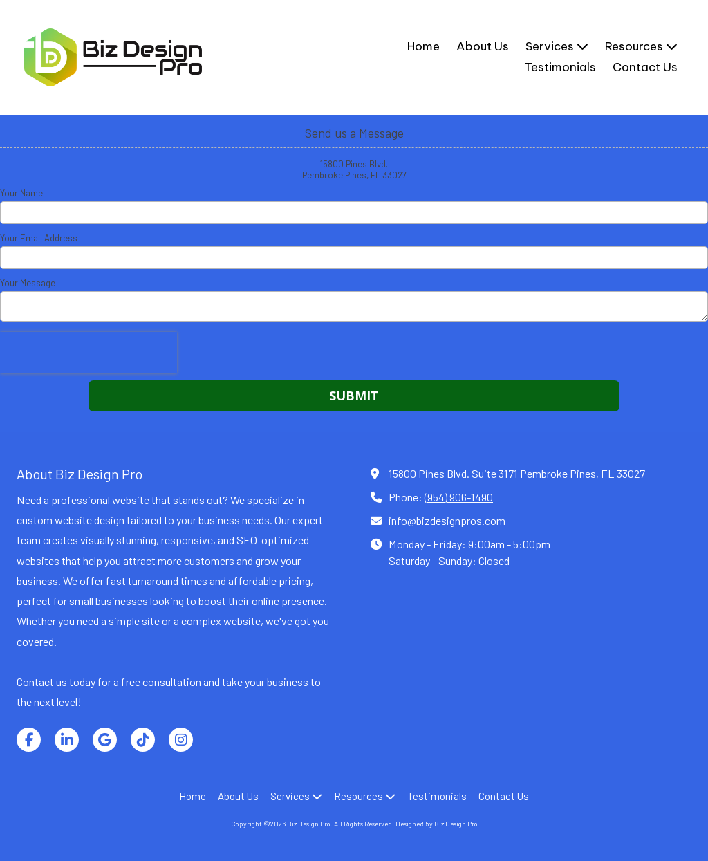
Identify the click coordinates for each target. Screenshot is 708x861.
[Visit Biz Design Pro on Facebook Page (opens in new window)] (29, 740)
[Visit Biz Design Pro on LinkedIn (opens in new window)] (67, 740)
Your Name (21, 192)
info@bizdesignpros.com (447, 520)
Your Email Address (38, 237)
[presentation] (88, 352)
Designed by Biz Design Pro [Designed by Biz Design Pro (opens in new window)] (436, 824)
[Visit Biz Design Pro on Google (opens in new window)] (105, 740)
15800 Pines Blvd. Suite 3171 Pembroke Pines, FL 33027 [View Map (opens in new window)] (517, 473)
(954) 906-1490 (459, 496)
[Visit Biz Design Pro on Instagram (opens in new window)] (181, 740)
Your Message (27, 282)
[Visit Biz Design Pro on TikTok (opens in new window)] (143, 740)
